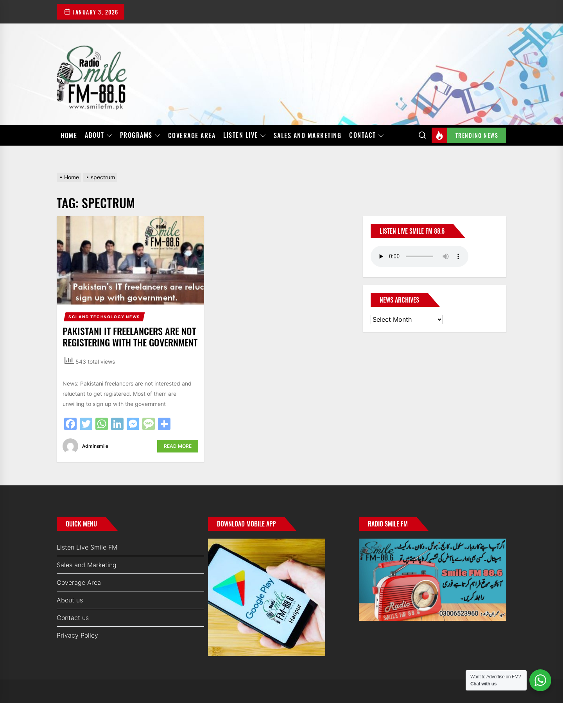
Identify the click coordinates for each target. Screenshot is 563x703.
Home (69, 135)
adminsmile (95, 446)
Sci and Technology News (104, 316)
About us (70, 600)
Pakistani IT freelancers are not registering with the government (130, 336)
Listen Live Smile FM (87, 547)
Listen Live (244, 135)
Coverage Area (192, 135)
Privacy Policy (77, 635)
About (98, 135)
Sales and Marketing (308, 135)
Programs (140, 135)
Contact (366, 135)
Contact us (73, 618)
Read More (178, 446)
